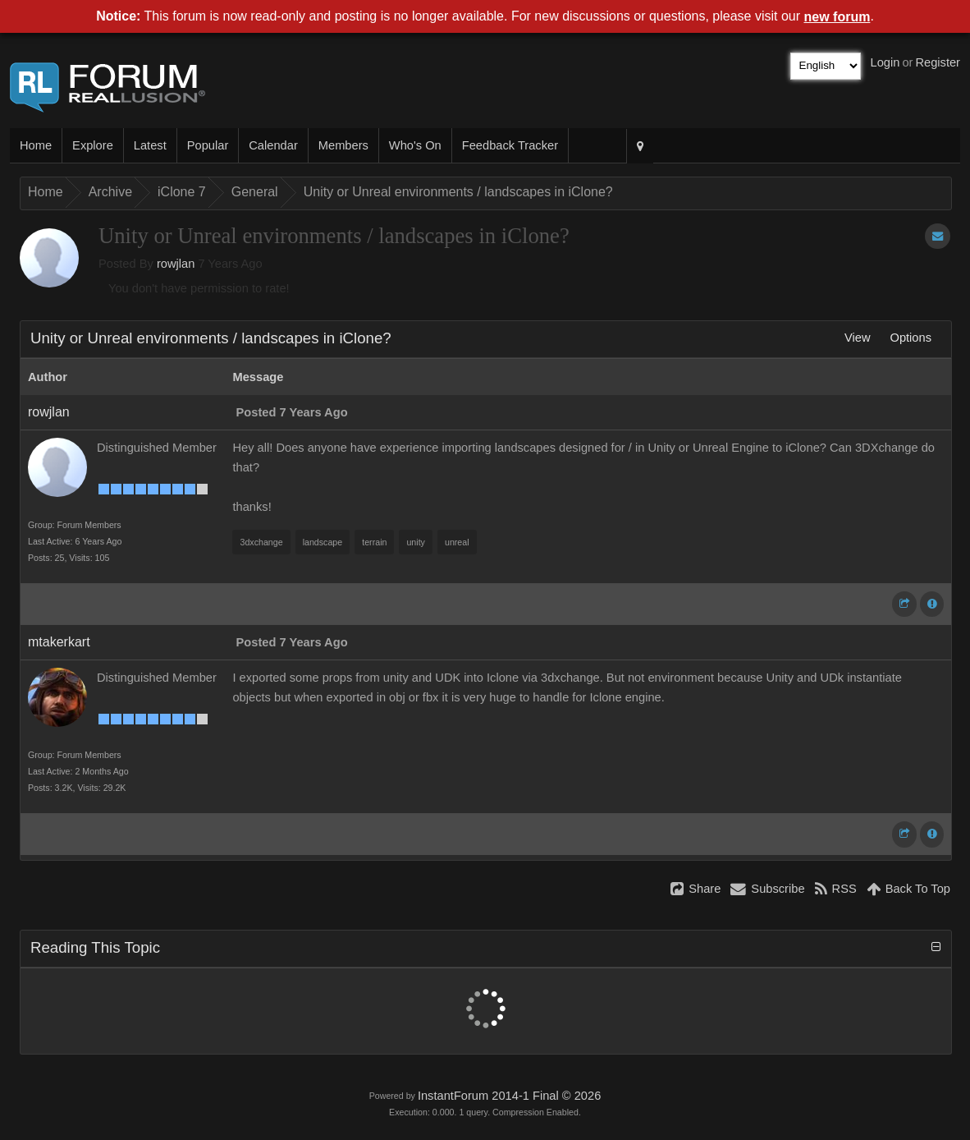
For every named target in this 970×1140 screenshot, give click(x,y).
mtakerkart (59, 642)
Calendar (273, 145)
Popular (208, 145)
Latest (150, 145)
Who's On (415, 145)
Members (343, 145)
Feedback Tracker (510, 145)
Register (937, 62)
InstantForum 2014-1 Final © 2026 (509, 1095)
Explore (92, 145)
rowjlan (175, 263)
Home (36, 145)
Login (885, 62)
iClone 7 (182, 192)
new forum (837, 17)
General (254, 192)
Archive (110, 192)
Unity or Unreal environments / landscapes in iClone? (458, 192)
